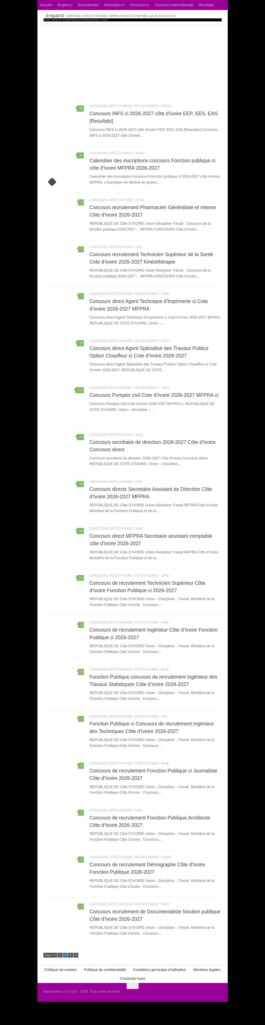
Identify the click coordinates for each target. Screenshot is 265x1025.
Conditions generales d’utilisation (159, 993)
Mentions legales (207, 993)
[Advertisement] (132, 55)
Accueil (46, 5)
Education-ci (114, 5)
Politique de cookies (60, 993)
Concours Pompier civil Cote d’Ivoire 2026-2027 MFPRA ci (154, 403)
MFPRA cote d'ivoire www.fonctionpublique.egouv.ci (76, 20)
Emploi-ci (64, 5)
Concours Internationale (174, 5)
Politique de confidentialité (105, 993)
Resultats (206, 5)
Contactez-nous (132, 1002)
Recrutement (88, 5)
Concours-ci (139, 5)
